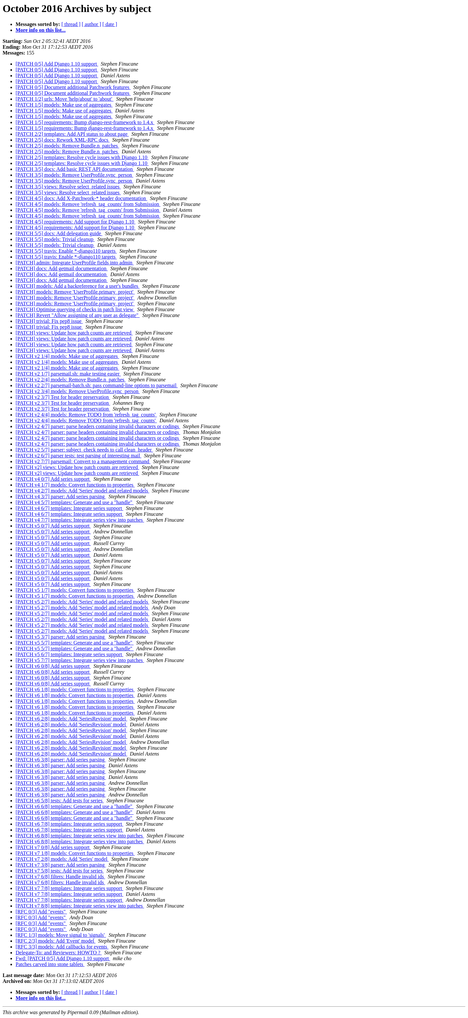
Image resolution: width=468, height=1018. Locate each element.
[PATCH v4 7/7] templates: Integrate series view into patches (80, 520)
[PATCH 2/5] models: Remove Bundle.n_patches (67, 145)
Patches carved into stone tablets (50, 964)
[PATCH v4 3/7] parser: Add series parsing (61, 496)
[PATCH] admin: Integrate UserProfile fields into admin (75, 262)
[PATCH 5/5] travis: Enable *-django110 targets (66, 251)
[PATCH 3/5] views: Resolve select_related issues (68, 186)
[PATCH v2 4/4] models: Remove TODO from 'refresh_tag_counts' (86, 414)
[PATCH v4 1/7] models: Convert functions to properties (75, 485)
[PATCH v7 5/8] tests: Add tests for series (60, 870)
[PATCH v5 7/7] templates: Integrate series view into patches (80, 660)
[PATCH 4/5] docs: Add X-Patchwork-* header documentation (81, 198)
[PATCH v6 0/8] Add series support (53, 666)
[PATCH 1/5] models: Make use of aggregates (64, 105)
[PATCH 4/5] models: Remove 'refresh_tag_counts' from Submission (88, 204)
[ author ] (91, 24)
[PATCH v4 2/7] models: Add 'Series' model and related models (82, 490)
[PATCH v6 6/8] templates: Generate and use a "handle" (75, 806)
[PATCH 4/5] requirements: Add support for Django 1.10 (76, 221)
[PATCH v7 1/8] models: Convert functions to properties (75, 853)
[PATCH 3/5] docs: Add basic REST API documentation (75, 169)
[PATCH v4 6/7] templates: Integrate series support (69, 508)
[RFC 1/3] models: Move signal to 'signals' (61, 935)
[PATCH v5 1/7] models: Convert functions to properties (75, 590)
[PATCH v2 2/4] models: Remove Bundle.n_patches (71, 379)
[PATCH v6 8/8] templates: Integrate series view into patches (80, 835)
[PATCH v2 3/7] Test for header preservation (63, 397)
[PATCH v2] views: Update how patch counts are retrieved (77, 467)
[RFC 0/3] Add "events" (41, 911)
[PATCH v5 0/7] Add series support (53, 525)
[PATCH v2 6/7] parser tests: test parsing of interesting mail (78, 455)
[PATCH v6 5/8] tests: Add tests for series (60, 800)
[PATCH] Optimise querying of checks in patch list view (75, 309)
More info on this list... (41, 30)
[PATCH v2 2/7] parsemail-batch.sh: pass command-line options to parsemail (97, 385)
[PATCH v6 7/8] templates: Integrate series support (69, 824)
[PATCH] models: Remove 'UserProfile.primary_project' (75, 292)
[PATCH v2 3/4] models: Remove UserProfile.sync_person (78, 391)
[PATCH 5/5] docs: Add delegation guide (59, 233)
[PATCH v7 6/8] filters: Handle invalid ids (60, 876)
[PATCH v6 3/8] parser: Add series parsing (61, 759)
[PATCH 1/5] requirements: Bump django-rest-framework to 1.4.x (85, 122)
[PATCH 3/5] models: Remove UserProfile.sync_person (74, 175)
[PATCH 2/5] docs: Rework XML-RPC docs (63, 140)
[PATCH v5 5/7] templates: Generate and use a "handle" (75, 642)
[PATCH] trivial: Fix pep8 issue (49, 321)
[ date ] (109, 24)
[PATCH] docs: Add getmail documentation (62, 268)
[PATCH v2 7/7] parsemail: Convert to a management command (83, 461)
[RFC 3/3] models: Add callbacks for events (62, 946)
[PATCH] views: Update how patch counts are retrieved (74, 333)
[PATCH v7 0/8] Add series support (53, 847)
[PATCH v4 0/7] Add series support (53, 479)
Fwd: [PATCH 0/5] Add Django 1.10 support (63, 958)
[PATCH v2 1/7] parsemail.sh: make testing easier (68, 373)
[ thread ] (71, 24)
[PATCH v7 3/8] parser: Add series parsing (61, 865)
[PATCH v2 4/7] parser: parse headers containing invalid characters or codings (98, 426)
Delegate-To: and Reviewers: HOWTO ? (59, 952)
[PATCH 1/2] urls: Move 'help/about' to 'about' (64, 99)
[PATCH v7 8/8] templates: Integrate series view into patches (80, 906)
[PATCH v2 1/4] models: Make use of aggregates (67, 356)
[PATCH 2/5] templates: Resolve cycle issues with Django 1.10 (82, 157)
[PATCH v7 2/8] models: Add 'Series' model (62, 859)
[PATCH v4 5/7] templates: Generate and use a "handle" (75, 502)
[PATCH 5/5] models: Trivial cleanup (55, 239)
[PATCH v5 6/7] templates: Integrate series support (69, 654)
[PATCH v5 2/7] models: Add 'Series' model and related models (82, 601)
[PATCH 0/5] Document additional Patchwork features (73, 87)
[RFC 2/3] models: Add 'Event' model (56, 941)
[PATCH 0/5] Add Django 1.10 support (57, 64)
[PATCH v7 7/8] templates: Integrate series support (69, 888)
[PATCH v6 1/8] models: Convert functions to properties (75, 689)
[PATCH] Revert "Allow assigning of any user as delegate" (78, 315)
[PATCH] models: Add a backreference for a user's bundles (77, 286)
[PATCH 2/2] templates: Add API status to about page (72, 134)
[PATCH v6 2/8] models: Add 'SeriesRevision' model (71, 718)
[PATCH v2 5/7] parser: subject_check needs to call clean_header (84, 449)
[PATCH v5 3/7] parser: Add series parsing (61, 637)
